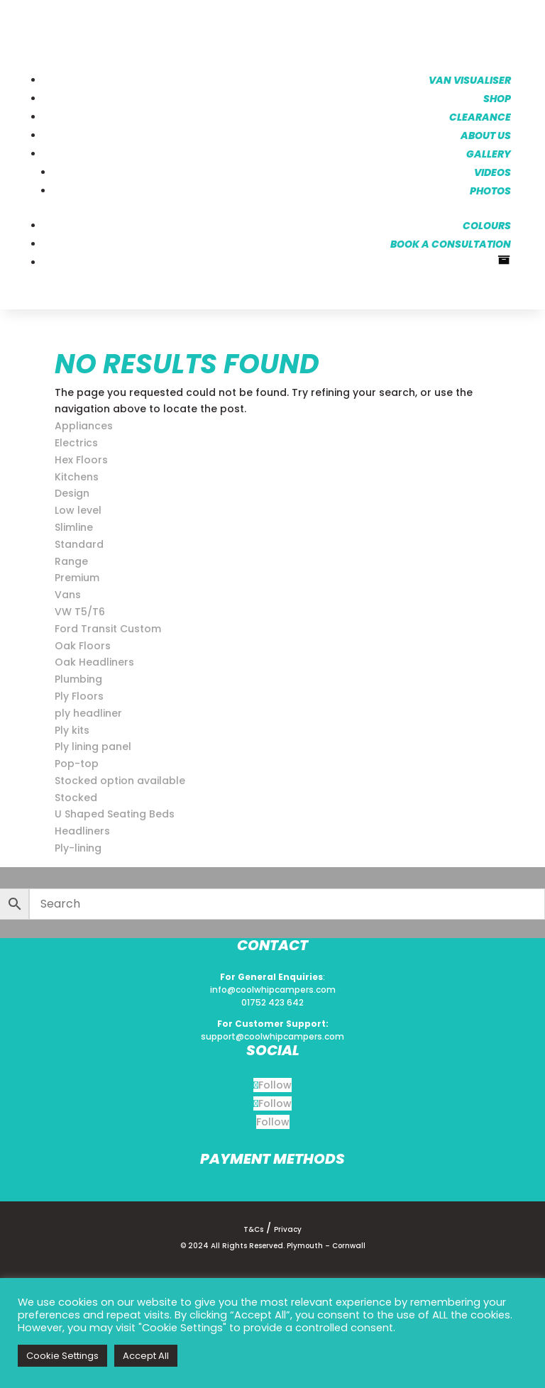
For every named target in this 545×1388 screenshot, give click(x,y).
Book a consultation (449, 243)
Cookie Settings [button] (62, 1355)
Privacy (288, 1228)
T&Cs (253, 1228)
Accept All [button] (146, 1355)
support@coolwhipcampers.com (272, 1036)
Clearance (479, 116)
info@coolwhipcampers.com (273, 989)
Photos (489, 189)
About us (484, 134)
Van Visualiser (468, 79)
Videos (491, 171)
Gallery (487, 152)
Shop (496, 97)
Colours (485, 224)
